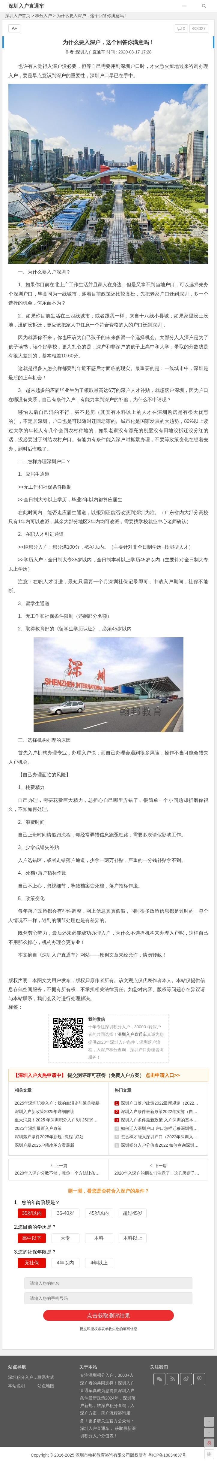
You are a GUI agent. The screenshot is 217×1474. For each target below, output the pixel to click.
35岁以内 (32, 1213)
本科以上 (132, 1238)
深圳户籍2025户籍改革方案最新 (44, 1145)
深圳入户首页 (17, 15)
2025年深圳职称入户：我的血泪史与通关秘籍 (57, 1103)
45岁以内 (99, 1213)
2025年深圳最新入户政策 (38, 1128)
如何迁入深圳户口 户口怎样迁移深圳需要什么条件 (167, 1128)
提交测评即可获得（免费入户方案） (96, 1075)
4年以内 (65, 1262)
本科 (99, 1238)
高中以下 (31, 1238)
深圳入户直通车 (26, 6)
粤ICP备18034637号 (167, 1455)
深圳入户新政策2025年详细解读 (44, 1111)
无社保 (32, 1262)
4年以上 (99, 1262)
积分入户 (43, 15)
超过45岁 (133, 1213)
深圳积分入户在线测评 (29, 1377)
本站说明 (16, 1385)
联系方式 (45, 1377)
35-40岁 (65, 1213)
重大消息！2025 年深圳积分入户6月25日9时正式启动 (64, 1120)
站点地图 (45, 1385)
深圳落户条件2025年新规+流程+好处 (49, 1136)
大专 (65, 1238)
